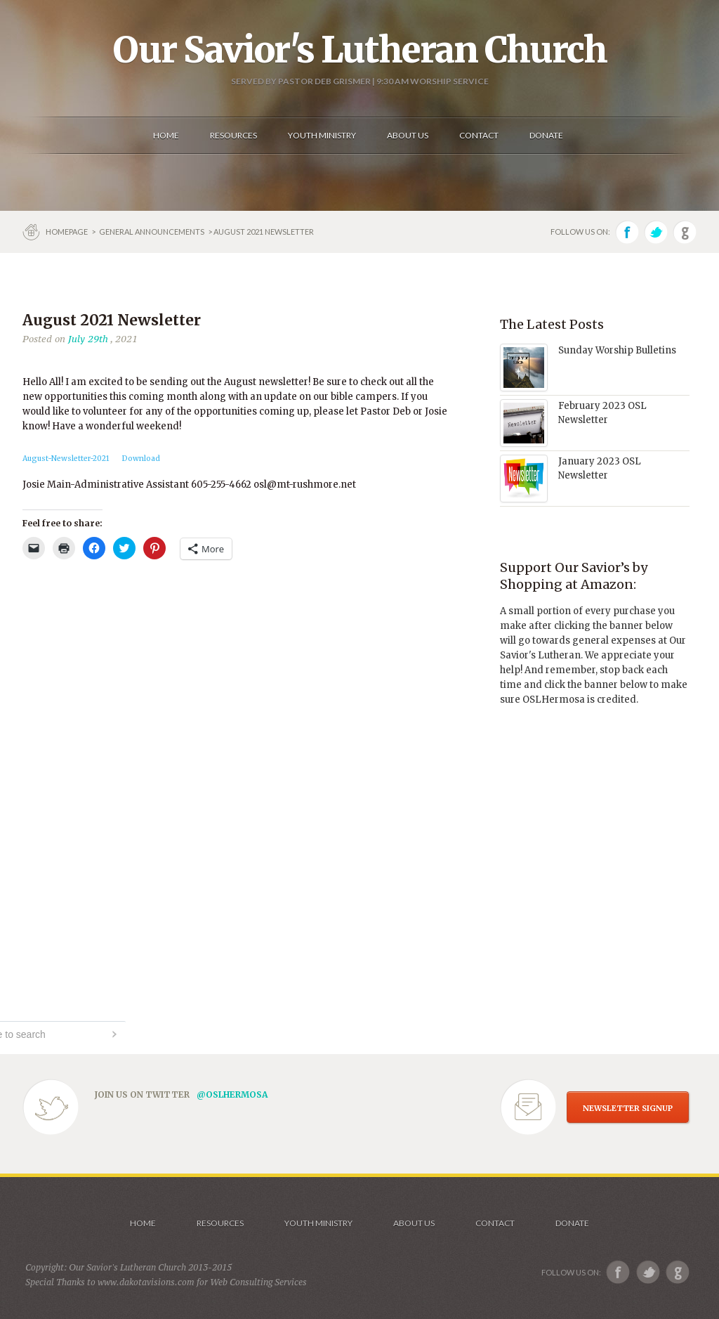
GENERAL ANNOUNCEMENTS (151, 231)
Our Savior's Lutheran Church (360, 49)
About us (414, 1223)
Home (143, 1223)
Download (141, 458)
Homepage (67, 231)
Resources (220, 1223)
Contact (495, 1223)
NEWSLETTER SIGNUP (628, 1108)
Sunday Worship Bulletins (617, 350)
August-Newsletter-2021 (66, 458)
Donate (572, 1223)
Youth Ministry (318, 1223)
